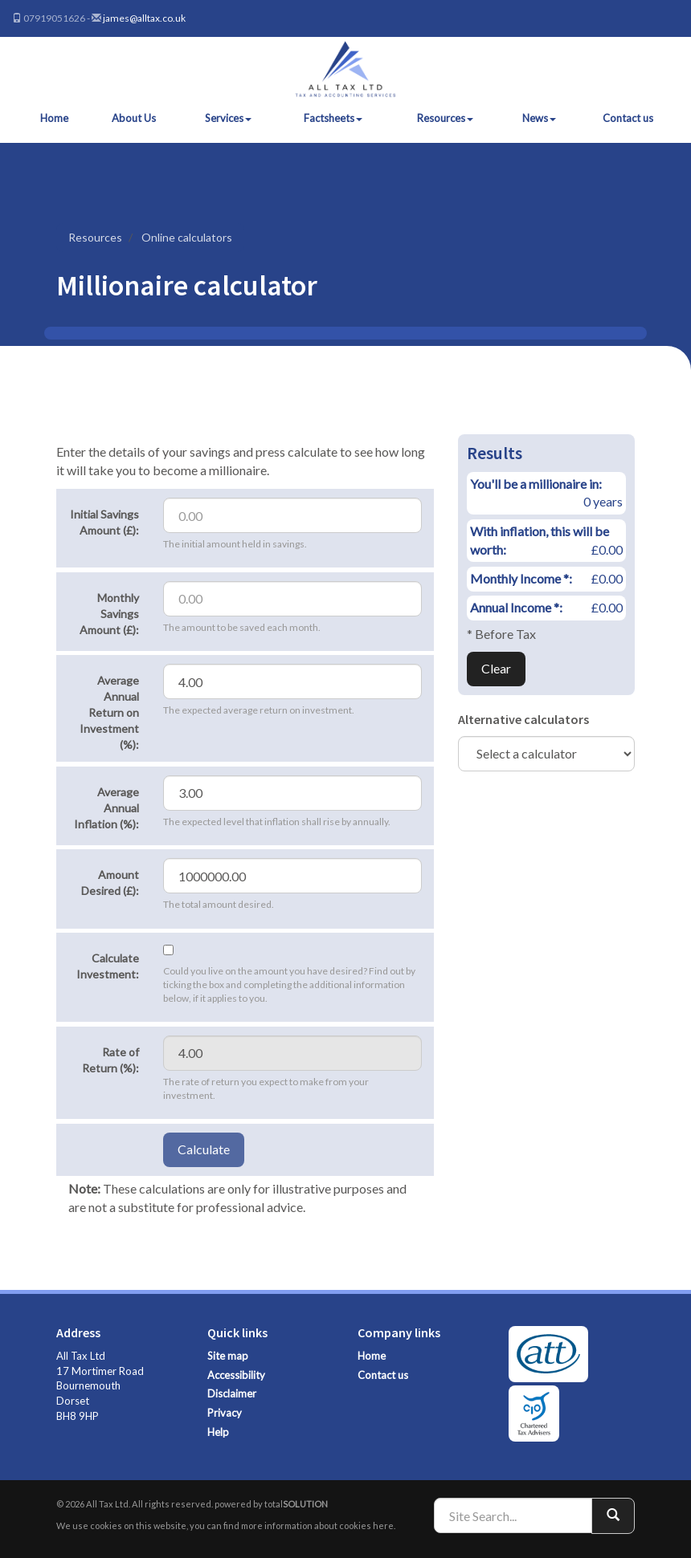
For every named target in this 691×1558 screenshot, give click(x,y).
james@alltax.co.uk (144, 18)
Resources (445, 118)
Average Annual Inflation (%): (106, 808)
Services (228, 118)
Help (218, 1432)
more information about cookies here (317, 1525)
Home (54, 118)
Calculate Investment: (107, 966)
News (539, 118)
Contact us (628, 118)
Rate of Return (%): (110, 1060)
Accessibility (236, 1375)
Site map (227, 1355)
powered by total (271, 1504)
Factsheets (333, 118)
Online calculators (186, 237)
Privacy (224, 1412)
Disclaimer (231, 1393)
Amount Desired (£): (110, 882)
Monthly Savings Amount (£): (109, 614)
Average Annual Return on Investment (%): (109, 712)
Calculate (204, 1149)
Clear (496, 668)
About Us (134, 118)
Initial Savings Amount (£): (104, 522)
